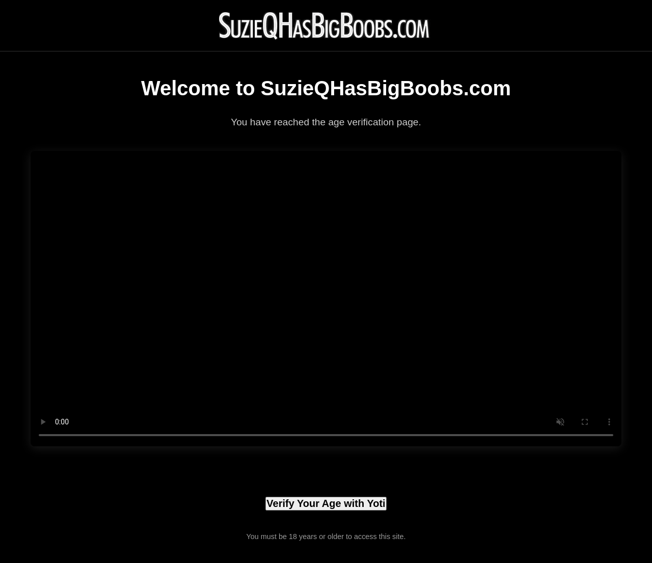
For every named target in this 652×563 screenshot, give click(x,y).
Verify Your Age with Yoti (325, 503)
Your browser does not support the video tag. (326, 298)
